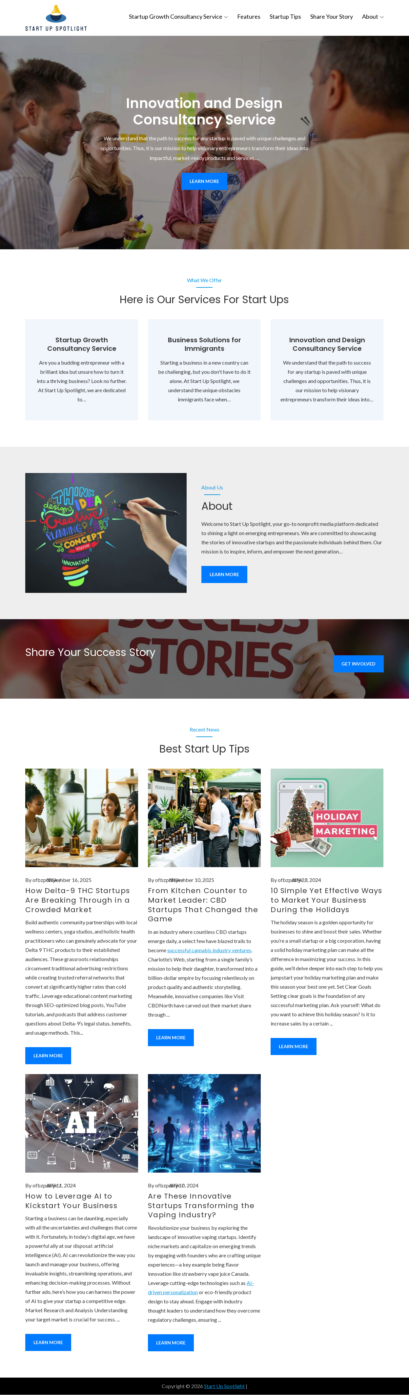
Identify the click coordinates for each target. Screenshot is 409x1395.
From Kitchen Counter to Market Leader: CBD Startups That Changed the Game (203, 905)
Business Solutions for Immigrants (204, 345)
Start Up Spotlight (224, 1386)
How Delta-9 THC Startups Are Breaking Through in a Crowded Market (77, 900)
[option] (204, 143)
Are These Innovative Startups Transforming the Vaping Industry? (201, 1205)
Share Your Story (331, 16)
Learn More (204, 181)
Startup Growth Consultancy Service (178, 16)
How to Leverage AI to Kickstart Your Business (71, 1201)
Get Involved (358, 664)
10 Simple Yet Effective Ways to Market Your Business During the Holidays (326, 900)
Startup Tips (285, 16)
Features (248, 16)
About (373, 16)
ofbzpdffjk (44, 880)
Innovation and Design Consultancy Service (204, 112)
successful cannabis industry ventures (209, 950)
